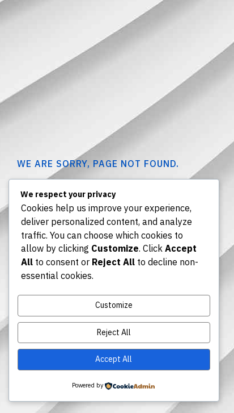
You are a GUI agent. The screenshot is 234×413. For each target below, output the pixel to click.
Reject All (114, 332)
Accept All (113, 359)
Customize (114, 305)
